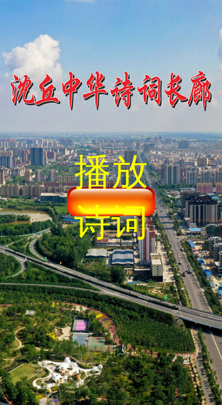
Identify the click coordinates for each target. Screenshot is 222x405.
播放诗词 (111, 197)
